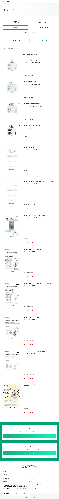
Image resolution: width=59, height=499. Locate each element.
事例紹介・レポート (43, 22)
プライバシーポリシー (34, 488)
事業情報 (5, 481)
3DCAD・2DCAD (43, 27)
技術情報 (31, 474)
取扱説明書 (16, 27)
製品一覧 (5, 474)
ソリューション (6, 471)
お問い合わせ (32, 478)
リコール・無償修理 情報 (35, 484)
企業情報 (31, 481)
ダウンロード (6, 478)
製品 (30, 471)
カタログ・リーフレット (15, 22)
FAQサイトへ (29, 436)
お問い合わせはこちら (29, 453)
